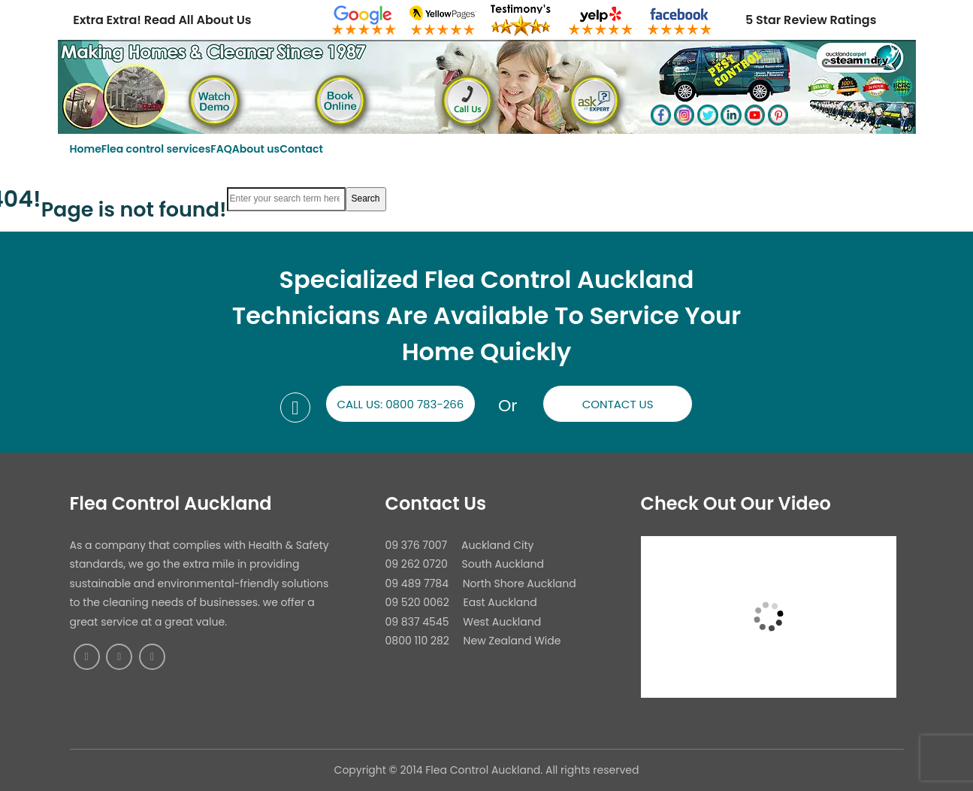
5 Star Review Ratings (810, 20)
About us (256, 148)
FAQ (220, 148)
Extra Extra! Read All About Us (162, 20)
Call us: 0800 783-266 (400, 404)
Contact (301, 148)
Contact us (618, 404)
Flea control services (156, 148)
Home (85, 148)
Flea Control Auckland (171, 503)
